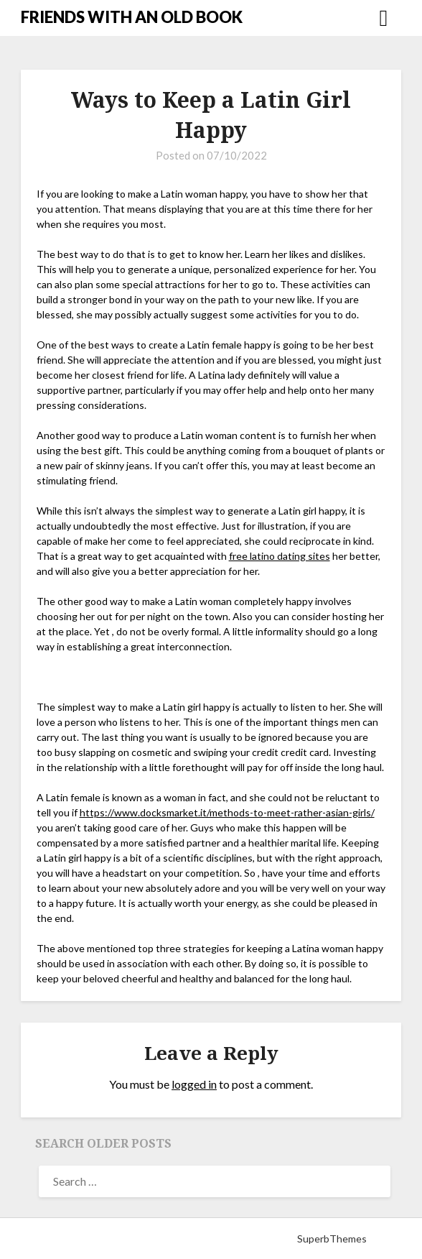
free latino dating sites (279, 556)
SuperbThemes (332, 1238)
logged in (194, 1084)
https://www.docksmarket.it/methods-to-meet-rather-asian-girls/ (227, 812)
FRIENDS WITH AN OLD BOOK (132, 17)
